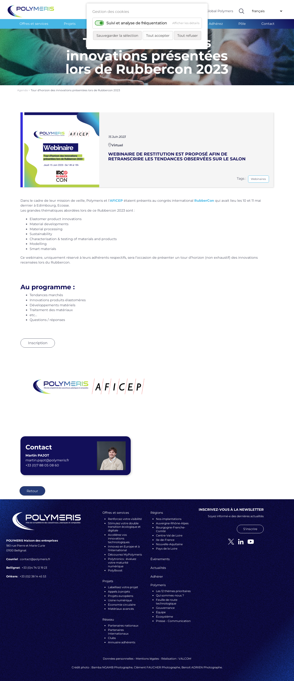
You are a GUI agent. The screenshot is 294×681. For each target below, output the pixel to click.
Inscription (38, 343)
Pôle (242, 24)
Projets (70, 24)
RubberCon (204, 201)
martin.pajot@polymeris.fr (47, 460)
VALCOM (184, 658)
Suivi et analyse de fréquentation (136, 23)
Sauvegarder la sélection (117, 35)
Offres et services (34, 24)
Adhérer (156, 576)
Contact (267, 24)
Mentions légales (147, 658)
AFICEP (116, 201)
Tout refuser (187, 35)
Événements (160, 559)
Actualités (158, 568)
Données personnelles (118, 658)
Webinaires (258, 179)
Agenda (22, 90)
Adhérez (216, 24)
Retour (32, 491)
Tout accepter (158, 35)
